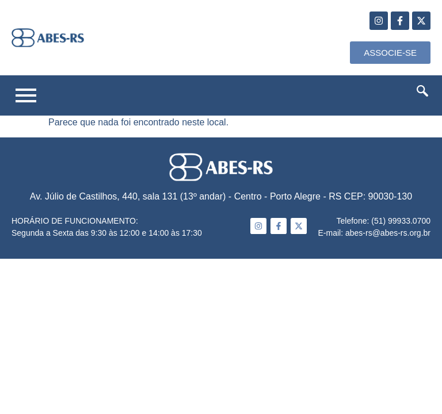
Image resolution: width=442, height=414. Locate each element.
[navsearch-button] (422, 93)
